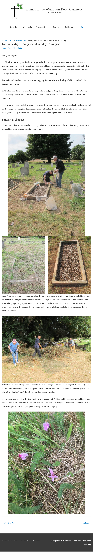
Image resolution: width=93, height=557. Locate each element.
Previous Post (9, 522)
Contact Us (7, 540)
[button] (82, 27)
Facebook (18, 540)
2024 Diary (7, 48)
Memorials (27, 27)
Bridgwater (70, 27)
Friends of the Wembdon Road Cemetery (54, 9)
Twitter (28, 540)
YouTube (38, 540)
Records (13, 27)
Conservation (41, 27)
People (56, 27)
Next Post (85, 522)
